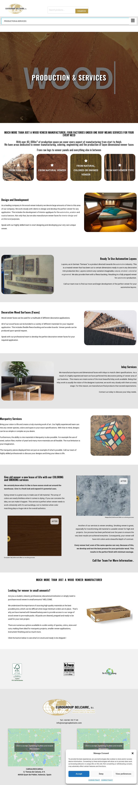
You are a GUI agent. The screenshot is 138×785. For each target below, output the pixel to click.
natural (117, 271)
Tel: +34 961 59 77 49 (69, 720)
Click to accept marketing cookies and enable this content (34, 747)
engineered (66, 274)
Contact (17, 678)
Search (81, 11)
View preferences (123, 774)
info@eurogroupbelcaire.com (69, 723)
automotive (120, 264)
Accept (79, 774)
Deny (101, 774)
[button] (132, 753)
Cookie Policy (94, 780)
